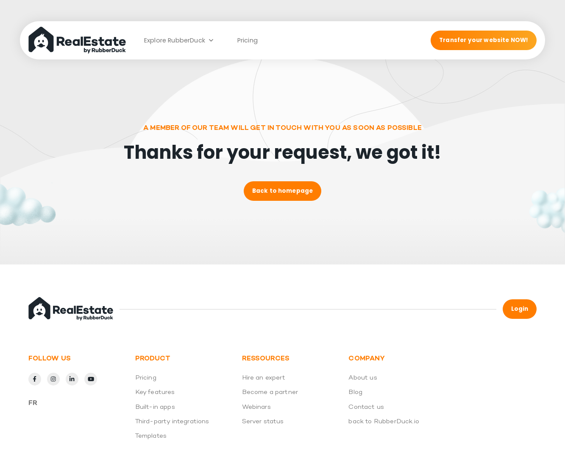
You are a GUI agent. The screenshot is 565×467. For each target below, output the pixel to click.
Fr (32, 403)
